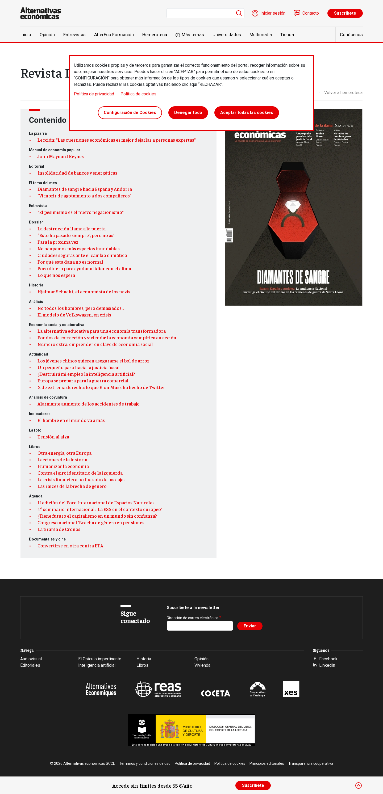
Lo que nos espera (56, 275)
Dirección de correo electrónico (192, 618)
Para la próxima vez (58, 242)
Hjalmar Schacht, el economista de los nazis (84, 291)
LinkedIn (327, 665)
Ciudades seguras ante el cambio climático (82, 255)
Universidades (227, 34)
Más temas (193, 34)
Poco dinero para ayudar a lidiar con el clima (84, 268)
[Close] (358, 785)
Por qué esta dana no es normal (70, 262)
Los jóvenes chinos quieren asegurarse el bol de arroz (93, 361)
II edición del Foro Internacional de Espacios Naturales (96, 502)
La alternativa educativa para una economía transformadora (102, 331)
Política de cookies (138, 93)
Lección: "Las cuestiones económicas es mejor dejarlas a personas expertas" (117, 140)
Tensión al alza (53, 437)
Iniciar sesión (272, 13)
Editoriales (30, 665)
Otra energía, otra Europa (64, 453)
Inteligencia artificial (96, 665)
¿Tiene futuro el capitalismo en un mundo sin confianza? (97, 516)
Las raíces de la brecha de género (72, 486)
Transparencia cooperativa (310, 763)
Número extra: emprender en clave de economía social (95, 344)
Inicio (25, 34)
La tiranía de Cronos (59, 529)
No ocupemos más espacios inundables (79, 248)
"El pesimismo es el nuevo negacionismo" (81, 212)
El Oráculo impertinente (99, 658)
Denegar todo (188, 112)
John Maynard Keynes (61, 156)
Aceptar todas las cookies (246, 112)
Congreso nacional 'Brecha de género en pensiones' (91, 522)
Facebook (328, 658)
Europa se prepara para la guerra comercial (83, 380)
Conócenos (351, 34)
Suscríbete (345, 13)
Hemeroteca (154, 34)
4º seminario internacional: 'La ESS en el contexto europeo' (100, 509)
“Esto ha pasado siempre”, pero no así (76, 235)
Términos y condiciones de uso (144, 763)
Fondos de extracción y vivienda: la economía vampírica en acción (107, 337)
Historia (143, 658)
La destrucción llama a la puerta (72, 228)
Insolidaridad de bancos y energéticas (77, 173)
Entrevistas (74, 34)
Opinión (47, 34)
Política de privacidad (94, 93)
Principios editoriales (266, 763)
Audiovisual (31, 658)
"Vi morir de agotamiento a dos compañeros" (84, 195)
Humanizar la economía (63, 466)
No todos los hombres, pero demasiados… (81, 308)
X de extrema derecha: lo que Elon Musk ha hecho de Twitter (101, 387)
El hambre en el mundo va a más (71, 420)
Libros (142, 665)
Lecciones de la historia (62, 459)
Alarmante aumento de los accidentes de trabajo (89, 404)
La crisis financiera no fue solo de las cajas (82, 479)
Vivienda (202, 665)
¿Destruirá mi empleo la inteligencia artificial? (86, 374)
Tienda (287, 34)
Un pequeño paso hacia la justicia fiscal (79, 367)
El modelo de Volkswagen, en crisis (74, 315)
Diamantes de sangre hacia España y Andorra (85, 189)
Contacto (310, 13)
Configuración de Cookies (130, 112)
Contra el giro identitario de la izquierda (80, 473)
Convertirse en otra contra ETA (70, 545)
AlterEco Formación (114, 34)
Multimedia (260, 34)
